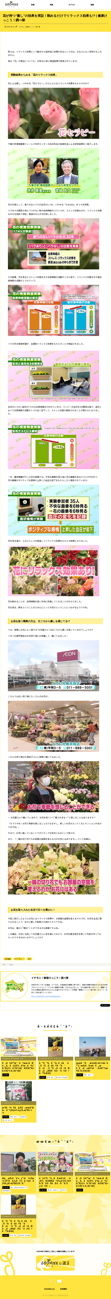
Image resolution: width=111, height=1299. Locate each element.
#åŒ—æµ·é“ (88, 1075)
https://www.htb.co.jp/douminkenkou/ (46, 996)
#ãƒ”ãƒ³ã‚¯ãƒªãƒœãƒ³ (62, 1077)
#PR (29, 959)
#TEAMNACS (6, 1191)
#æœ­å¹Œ (23, 1117)
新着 (33, 4)
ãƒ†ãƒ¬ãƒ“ (6, 1187)
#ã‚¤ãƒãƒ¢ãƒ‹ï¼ (53, 1190)
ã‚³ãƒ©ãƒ (5, 1075)
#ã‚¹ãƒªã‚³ (63, 1190)
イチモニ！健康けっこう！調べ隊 (29, 27)
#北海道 (8, 959)
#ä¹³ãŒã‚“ (50, 1077)
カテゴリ (72, 4)
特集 (51, 4)
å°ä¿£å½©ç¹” (91, 1058)
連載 (92, 4)
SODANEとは (49, 1289)
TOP (4, 964)
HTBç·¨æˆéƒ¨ (17, 1174)
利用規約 (63, 1289)
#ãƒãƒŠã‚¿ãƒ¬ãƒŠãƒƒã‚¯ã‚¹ (19, 1187)
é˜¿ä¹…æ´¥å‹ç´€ (55, 1058)
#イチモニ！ (19, 959)
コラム (11, 964)
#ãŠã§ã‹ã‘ (8, 1120)
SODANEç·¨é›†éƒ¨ (18, 1058)
